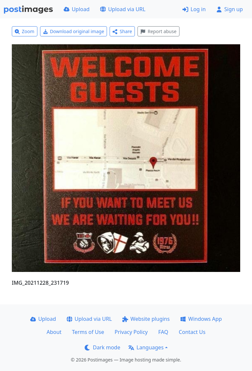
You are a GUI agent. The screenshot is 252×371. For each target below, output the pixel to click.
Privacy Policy (131, 332)
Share (122, 31)
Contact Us (192, 332)
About (54, 332)
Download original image (73, 31)
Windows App (201, 318)
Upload (77, 9)
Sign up (229, 9)
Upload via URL (122, 9)
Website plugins (146, 318)
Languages (145, 347)
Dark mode (102, 347)
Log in (194, 9)
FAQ (163, 332)
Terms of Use (88, 332)
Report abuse (158, 31)
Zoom (24, 31)
